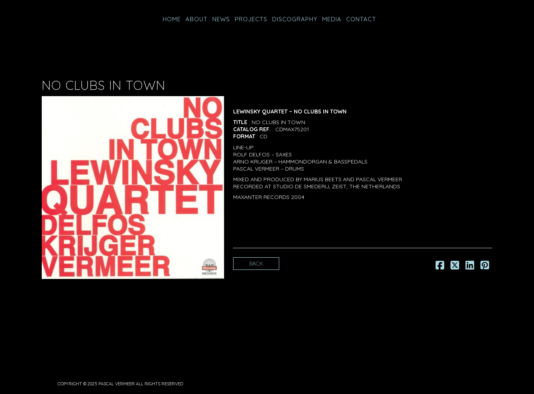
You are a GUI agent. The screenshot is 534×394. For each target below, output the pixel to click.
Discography (294, 19)
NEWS (221, 19)
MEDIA (331, 19)
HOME (172, 19)
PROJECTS (251, 19)
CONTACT (361, 19)
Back (256, 263)
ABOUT (196, 19)
